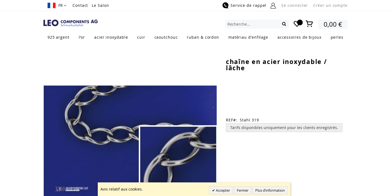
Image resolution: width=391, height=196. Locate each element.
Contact (80, 5)
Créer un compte (330, 5)
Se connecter (294, 5)
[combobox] (257, 24)
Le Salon (100, 5)
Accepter (222, 190)
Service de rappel (248, 5)
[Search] (284, 24)
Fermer (242, 190)
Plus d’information (270, 190)
